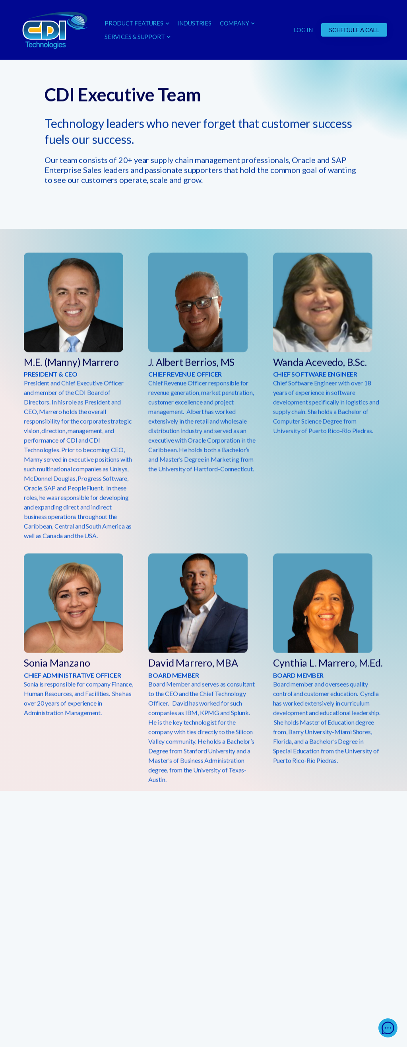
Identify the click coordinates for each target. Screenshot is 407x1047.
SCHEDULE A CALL (354, 29)
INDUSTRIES (194, 23)
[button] (137, 23)
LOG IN (303, 29)
